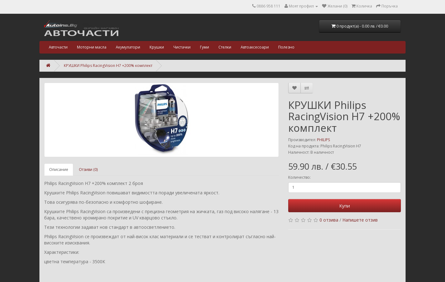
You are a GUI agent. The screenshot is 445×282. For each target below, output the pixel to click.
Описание (58, 169)
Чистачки (182, 47)
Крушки (157, 47)
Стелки (224, 47)
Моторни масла (91, 47)
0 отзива (329, 220)
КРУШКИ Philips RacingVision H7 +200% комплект (108, 65)
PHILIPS (323, 139)
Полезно (286, 47)
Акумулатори (128, 47)
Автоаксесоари (255, 47)
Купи (344, 206)
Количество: (299, 177)
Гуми (204, 47)
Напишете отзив (360, 220)
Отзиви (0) (88, 169)
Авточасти (58, 47)
